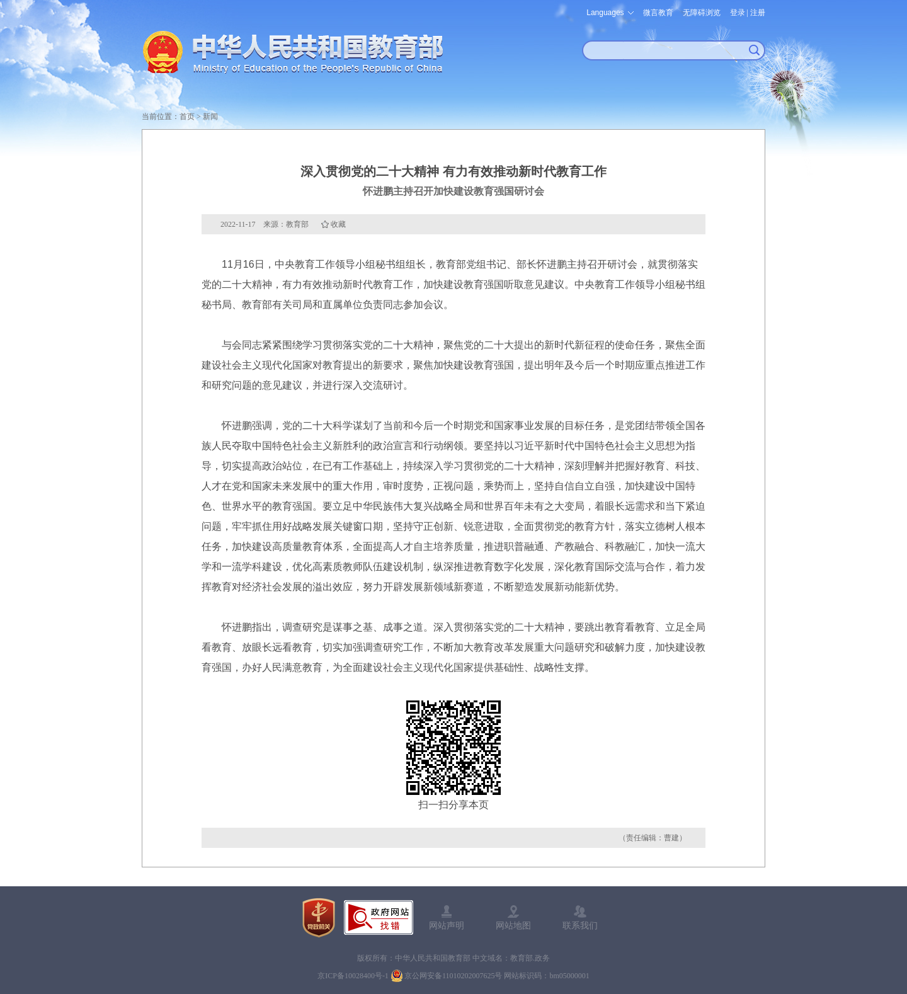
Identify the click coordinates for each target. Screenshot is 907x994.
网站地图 (513, 925)
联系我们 (580, 925)
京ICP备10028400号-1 (353, 975)
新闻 (210, 116)
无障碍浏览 (702, 12)
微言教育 (658, 12)
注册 (757, 12)
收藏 (338, 224)
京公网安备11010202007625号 (453, 975)
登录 (737, 12)
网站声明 (446, 925)
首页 (187, 116)
